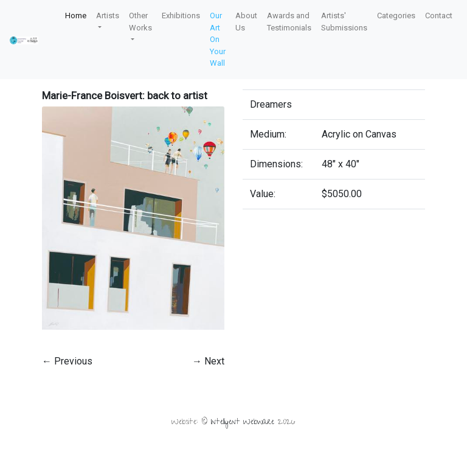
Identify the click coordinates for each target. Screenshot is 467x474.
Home (75, 15)
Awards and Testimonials (289, 21)
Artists (107, 15)
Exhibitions (181, 15)
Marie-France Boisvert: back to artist (124, 95)
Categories (396, 15)
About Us (246, 21)
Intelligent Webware (242, 422)
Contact (438, 15)
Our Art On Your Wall (218, 39)
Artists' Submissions (344, 21)
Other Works (140, 21)
